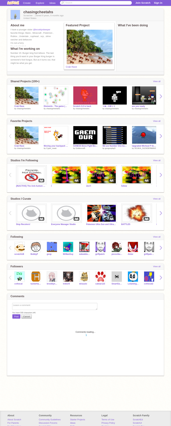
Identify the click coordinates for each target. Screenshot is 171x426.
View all (156, 81)
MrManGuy (68, 254)
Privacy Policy (108, 423)
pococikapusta (117, 254)
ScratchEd (138, 419)
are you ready (138, 106)
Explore (40, 3)
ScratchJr (137, 423)
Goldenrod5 (80, 148)
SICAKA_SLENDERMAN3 (145, 148)
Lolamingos (133, 284)
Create (27, 3)
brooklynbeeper (52, 284)
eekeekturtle (84, 254)
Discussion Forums (48, 423)
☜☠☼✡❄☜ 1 (109, 106)
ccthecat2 (148, 284)
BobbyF (34, 254)
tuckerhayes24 (36, 284)
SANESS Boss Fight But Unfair (85, 146)
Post (16, 316)
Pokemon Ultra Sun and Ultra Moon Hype (101, 224)
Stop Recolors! (23, 224)
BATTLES (125, 224)
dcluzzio (83, 284)
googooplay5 (110, 148)
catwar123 (100, 284)
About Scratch (14, 419)
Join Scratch (142, 2)
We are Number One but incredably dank (115, 146)
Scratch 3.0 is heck (82, 106)
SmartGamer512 (117, 284)
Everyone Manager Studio (63, 224)
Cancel (26, 316)
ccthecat (18, 284)
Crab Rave (71, 66)
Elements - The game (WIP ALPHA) (56, 106)
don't (88, 186)
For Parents (13, 423)
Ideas (52, 3)
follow (124, 186)
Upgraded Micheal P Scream (144, 146)
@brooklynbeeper (41, 29)
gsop (49, 254)
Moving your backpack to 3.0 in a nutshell (56, 146)
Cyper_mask (51, 148)
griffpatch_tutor (149, 254)
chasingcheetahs (24, 109)
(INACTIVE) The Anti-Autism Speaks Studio (31, 186)
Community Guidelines (50, 419)
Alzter (130, 254)
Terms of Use (108, 419)
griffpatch (100, 254)
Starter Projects (77, 419)
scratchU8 (19, 254)
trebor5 (66, 284)
